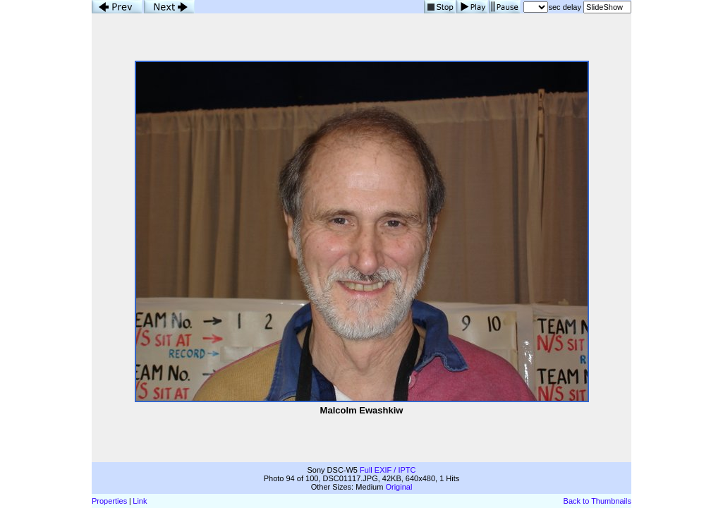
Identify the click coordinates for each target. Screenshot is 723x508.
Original (398, 487)
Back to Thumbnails (597, 501)
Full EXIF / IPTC (387, 470)
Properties (109, 501)
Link (140, 501)
